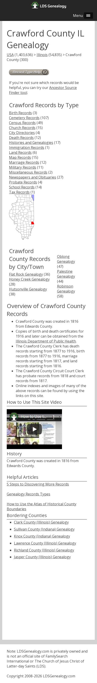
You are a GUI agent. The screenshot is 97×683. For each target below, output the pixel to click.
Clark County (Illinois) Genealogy (41, 522)
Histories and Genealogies (31, 142)
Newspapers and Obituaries (32, 177)
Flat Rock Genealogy (26, 274)
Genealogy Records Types (28, 494)
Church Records (22, 127)
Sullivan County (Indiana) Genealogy (44, 529)
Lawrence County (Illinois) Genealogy (45, 543)
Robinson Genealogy (66, 289)
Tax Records (19, 192)
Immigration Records (26, 147)
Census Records (22, 122)
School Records (22, 187)
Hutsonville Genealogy (28, 289)
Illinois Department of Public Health (46, 341)
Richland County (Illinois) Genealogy (44, 550)
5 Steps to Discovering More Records (38, 484)
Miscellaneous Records (28, 172)
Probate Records (23, 182)
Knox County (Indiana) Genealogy (42, 536)
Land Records (20, 152)
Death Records (21, 137)
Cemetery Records (24, 117)
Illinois (42, 54)
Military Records (22, 167)
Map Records (20, 157)
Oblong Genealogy (66, 259)
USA (10, 54)
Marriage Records (24, 162)
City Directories (22, 132)
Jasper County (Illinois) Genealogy (42, 556)
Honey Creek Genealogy (29, 279)
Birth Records (20, 112)
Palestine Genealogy (66, 274)
